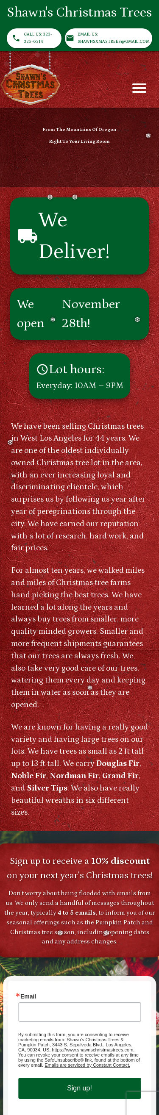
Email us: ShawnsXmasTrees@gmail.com (108, 38)
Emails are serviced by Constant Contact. (87, 1065)
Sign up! (79, 1088)
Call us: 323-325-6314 (34, 38)
